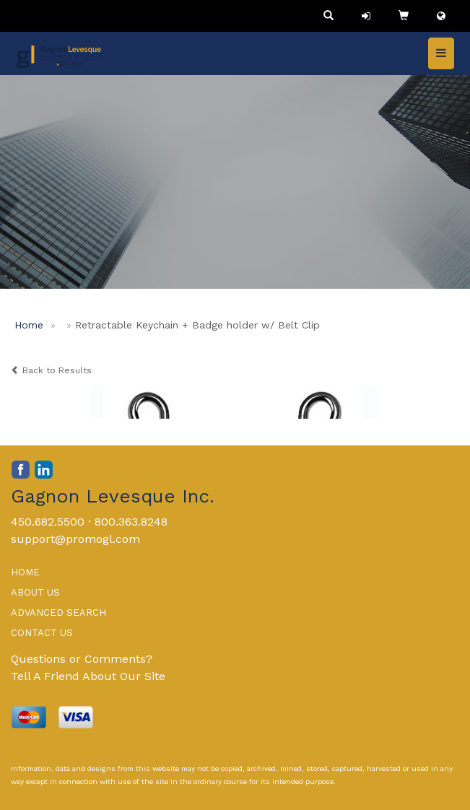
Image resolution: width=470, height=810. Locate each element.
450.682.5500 (47, 521)
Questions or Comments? (81, 659)
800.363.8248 (131, 521)
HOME (25, 572)
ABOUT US (35, 592)
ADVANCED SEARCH (58, 612)
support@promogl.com (75, 539)
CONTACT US (42, 632)
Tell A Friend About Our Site (88, 676)
